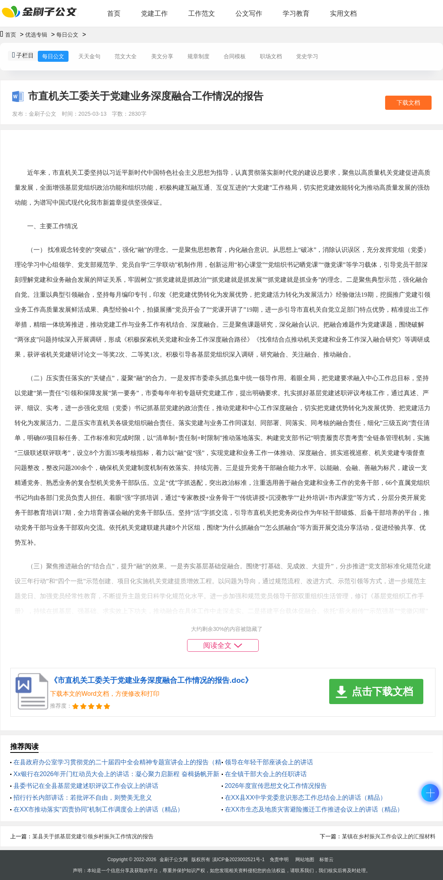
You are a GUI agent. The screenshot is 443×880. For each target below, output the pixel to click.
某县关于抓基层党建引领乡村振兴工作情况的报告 (93, 836)
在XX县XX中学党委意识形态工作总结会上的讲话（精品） (306, 797)
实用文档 (343, 13)
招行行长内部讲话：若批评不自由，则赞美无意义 (82, 797)
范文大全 (126, 56)
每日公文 (67, 34)
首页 (113, 13)
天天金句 (89, 56)
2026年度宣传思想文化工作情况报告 (276, 785)
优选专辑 (36, 34)
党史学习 (307, 56)
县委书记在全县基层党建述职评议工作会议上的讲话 (85, 785)
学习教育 (296, 13)
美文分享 (162, 56)
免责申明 (279, 859)
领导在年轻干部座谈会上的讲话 (269, 762)
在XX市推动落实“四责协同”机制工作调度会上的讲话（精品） (98, 809)
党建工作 (154, 13)
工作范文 (201, 13)
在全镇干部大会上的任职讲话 (266, 774)
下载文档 (408, 102)
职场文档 (271, 56)
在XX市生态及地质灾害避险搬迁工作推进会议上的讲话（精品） (314, 809)
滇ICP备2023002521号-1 (238, 859)
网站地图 (304, 859)
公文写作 (248, 13)
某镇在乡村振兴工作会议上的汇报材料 (389, 836)
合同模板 (235, 56)
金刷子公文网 (173, 859)
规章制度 (198, 56)
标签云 (326, 859)
